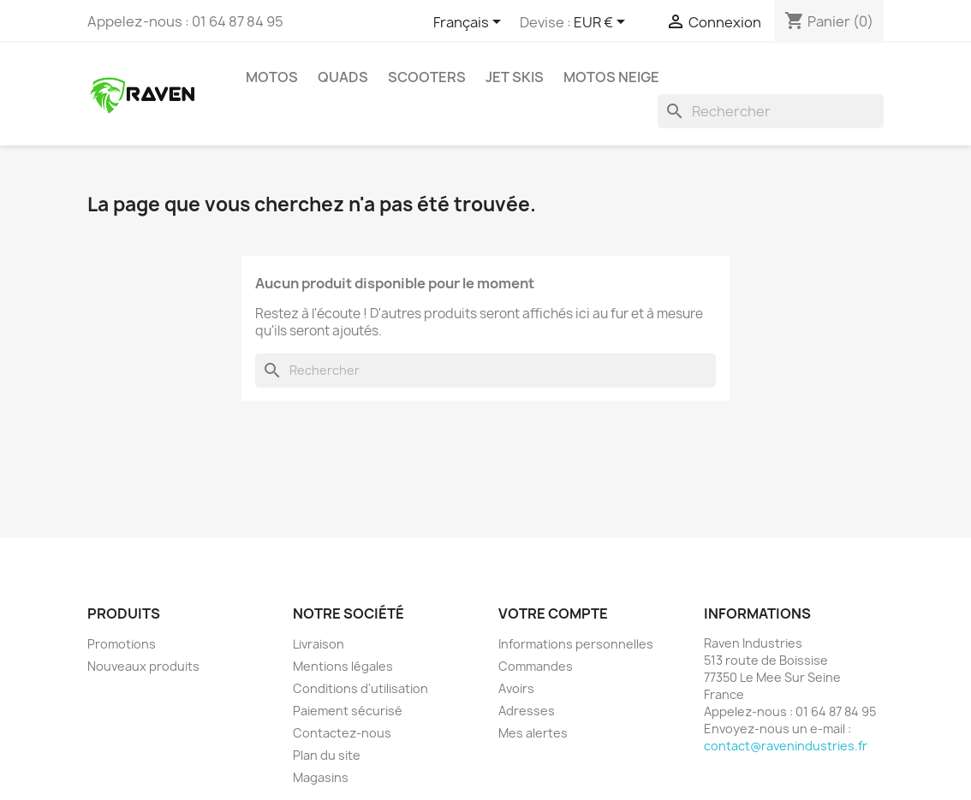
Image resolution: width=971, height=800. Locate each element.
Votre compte (553, 613)
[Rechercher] (771, 111)
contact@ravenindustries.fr (785, 746)
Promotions (121, 644)
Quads (343, 77)
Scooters (427, 77)
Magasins (320, 777)
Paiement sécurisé (347, 710)
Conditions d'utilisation (360, 688)
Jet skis (515, 77)
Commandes (535, 666)
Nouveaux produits (143, 666)
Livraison (318, 644)
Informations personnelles (575, 644)
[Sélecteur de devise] (602, 23)
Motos (272, 77)
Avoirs (516, 688)
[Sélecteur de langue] (470, 23)
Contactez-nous (342, 733)
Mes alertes (533, 733)
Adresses (526, 710)
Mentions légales (343, 666)
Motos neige (611, 77)
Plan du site (326, 755)
